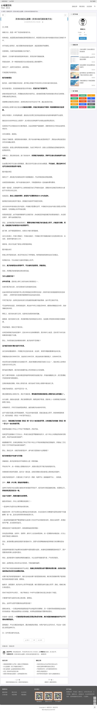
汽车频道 (83, 101)
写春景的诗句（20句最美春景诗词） (47, 669)
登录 (12, 1)
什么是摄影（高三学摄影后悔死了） (14, 666)
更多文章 (82, 38)
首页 (3, 11)
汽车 (91, 95)
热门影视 (74, 107)
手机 (91, 98)
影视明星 (83, 98)
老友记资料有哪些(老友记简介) (46, 666)
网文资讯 (82, 6)
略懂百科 (10, 5)
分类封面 (4, 694)
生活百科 (89, 6)
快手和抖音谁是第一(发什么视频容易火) (48, 673)
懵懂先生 (43, 652)
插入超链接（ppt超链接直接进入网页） (15, 669)
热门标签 (92, 1)
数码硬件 (83, 104)
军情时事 (74, 98)
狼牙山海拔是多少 (42, 671)
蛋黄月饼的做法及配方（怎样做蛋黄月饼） (16, 673)
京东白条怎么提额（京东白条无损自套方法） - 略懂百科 (30, 654)
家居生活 (74, 101)
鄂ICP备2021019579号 (48, 709)
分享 (40, 640)
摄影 (91, 101)
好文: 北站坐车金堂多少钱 (11, 671)
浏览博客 (14, 694)
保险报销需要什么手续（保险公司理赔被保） (16, 664)
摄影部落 (74, 104)
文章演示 (74, 95)
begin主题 (82, 107)
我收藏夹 (23, 694)
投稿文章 (74, 6)
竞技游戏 (83, 95)
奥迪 (91, 107)
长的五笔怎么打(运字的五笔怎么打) (47, 664)
